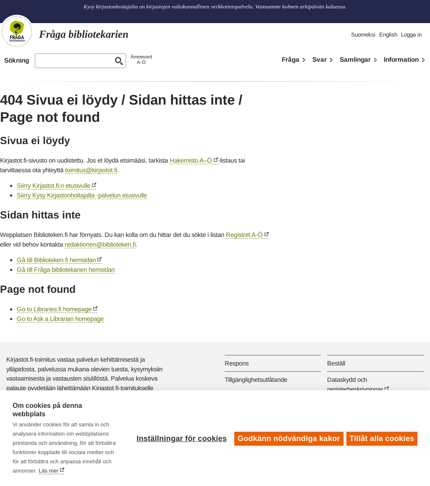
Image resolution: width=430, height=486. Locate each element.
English (388, 35)
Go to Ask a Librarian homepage (60, 318)
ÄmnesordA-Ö (141, 59)
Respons (237, 363)
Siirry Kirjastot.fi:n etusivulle (53, 185)
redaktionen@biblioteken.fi (100, 244)
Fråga (290, 59)
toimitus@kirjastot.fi (91, 169)
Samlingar (355, 59)
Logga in (411, 35)
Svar (319, 59)
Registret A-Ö (244, 234)
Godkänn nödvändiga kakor (287, 438)
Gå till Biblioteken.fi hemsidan (56, 259)
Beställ (336, 363)
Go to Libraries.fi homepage (54, 309)
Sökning (16, 60)
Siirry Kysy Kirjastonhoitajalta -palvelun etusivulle (82, 195)
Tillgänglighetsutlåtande (256, 379)
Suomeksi (363, 35)
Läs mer (79, 471)
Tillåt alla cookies (381, 438)
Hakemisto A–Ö (191, 160)
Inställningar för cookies (180, 438)
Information (401, 59)
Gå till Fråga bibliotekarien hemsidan (66, 269)
